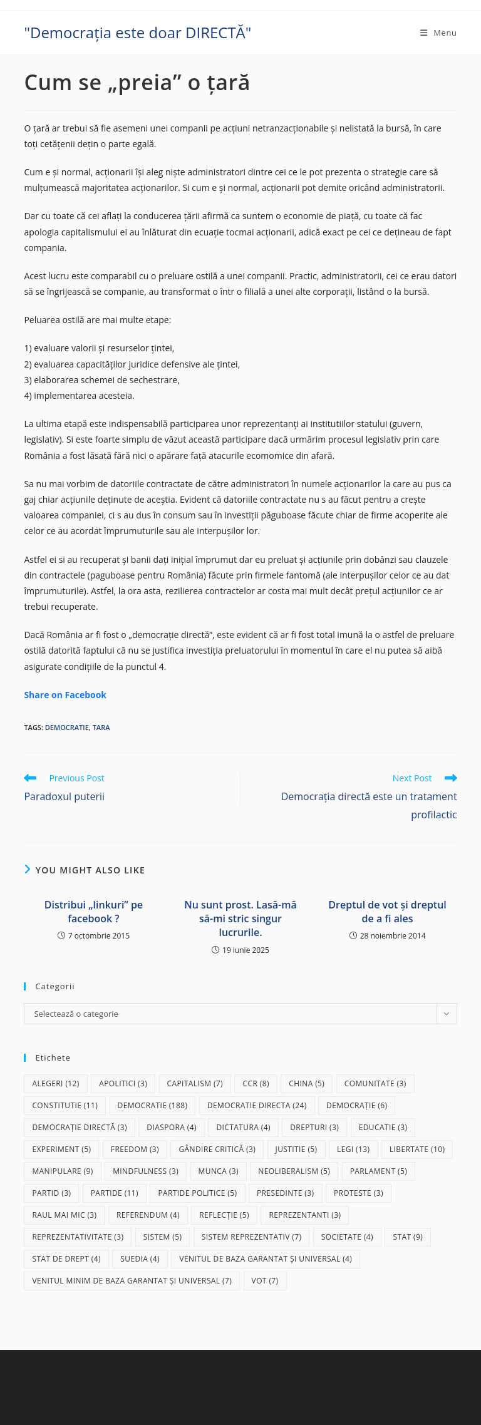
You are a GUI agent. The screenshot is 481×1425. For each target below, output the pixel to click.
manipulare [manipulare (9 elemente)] (62, 1171)
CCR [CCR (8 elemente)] (255, 1083)
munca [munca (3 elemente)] (219, 1171)
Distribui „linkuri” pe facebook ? (93, 911)
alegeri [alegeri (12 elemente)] (55, 1083)
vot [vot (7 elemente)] (265, 1280)
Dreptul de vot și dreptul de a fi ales (387, 911)
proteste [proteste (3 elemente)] (358, 1193)
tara (101, 727)
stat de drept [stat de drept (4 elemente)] (66, 1258)
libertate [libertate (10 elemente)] (417, 1149)
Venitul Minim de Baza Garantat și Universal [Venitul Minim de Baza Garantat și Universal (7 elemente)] (132, 1280)
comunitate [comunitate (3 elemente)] (375, 1083)
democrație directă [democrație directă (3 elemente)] (79, 1127)
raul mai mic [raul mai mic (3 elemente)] (64, 1215)
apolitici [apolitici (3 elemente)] (123, 1083)
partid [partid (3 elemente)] (51, 1193)
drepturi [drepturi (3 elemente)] (314, 1127)
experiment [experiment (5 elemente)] (61, 1149)
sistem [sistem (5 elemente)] (162, 1237)
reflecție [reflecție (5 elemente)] (224, 1215)
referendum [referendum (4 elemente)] (148, 1215)
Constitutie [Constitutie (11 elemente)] (65, 1105)
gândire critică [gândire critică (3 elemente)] (217, 1149)
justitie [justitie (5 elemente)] (297, 1149)
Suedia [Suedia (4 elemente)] (140, 1258)
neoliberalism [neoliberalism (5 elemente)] (294, 1171)
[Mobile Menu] (438, 32)
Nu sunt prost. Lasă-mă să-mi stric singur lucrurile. (240, 919)
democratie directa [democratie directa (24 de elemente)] (257, 1105)
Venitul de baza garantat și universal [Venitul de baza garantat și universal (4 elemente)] (265, 1258)
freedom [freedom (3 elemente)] (135, 1149)
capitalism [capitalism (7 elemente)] (195, 1083)
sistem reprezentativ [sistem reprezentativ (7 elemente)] (252, 1237)
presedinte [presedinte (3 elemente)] (285, 1193)
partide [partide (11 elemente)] (114, 1193)
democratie (67, 727)
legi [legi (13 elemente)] (353, 1149)
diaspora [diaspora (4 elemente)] (172, 1127)
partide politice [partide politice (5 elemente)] (197, 1193)
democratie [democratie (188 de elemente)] (153, 1105)
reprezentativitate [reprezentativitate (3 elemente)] (77, 1237)
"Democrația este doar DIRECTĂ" (137, 32)
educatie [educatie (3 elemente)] (383, 1127)
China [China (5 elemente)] (306, 1083)
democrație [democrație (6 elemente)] (356, 1105)
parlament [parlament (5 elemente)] (378, 1171)
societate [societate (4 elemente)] (347, 1237)
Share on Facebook (65, 695)
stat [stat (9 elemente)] (408, 1237)
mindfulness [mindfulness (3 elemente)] (145, 1171)
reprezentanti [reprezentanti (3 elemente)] (305, 1215)
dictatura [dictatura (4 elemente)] (243, 1127)
